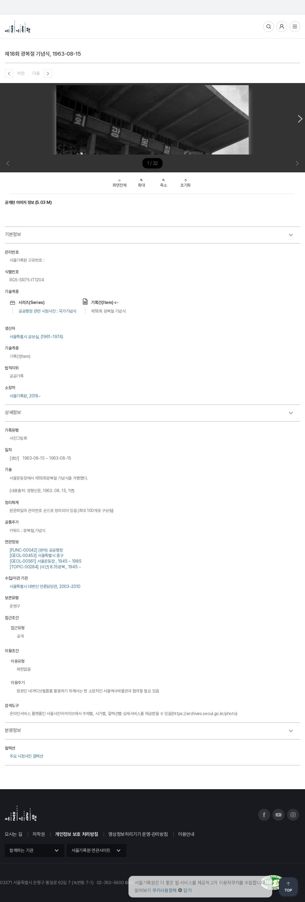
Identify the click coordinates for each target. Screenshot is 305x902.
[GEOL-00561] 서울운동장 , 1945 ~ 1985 (45, 561)
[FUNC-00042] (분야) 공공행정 (36, 550)
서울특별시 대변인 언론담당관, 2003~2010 (45, 586)
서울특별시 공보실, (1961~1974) (36, 336)
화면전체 (120, 182)
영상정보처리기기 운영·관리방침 (138, 834)
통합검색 (268, 26)
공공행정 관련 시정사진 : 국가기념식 (47, 311)
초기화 (185, 181)
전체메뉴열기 (295, 26)
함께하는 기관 (21, 850)
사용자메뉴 (281, 26)
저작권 (38, 834)
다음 (35, 73)
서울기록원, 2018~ (25, 396)
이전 (20, 73)
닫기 (187, 890)
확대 (141, 181)
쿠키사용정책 (164, 890)
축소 (163, 181)
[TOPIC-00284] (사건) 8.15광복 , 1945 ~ (45, 566)
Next (300, 119)
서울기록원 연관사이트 (91, 850)
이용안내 (186, 834)
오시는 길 (13, 834)
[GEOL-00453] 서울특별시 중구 (36, 555)
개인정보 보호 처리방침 (76, 834)
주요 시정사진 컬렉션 (26, 756)
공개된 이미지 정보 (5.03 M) (28, 202)
